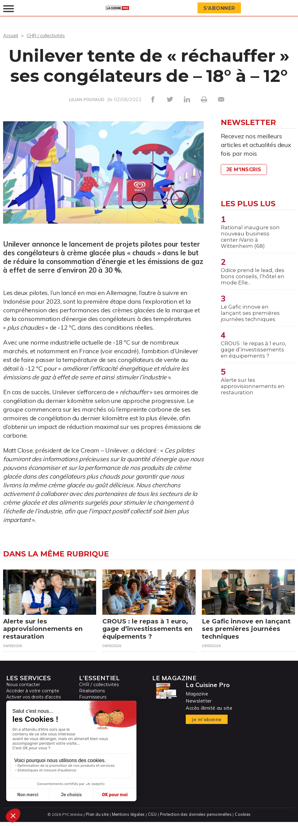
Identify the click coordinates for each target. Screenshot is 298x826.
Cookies (244, 818)
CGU (152, 818)
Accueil (11, 35)
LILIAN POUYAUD (86, 99)
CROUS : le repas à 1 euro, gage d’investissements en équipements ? (250, 360)
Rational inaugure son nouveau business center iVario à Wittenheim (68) (251, 238)
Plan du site (95, 818)
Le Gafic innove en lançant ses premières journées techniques (251, 318)
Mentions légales (128, 818)
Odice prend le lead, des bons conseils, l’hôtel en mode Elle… (250, 280)
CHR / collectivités (48, 35)
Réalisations (92, 695)
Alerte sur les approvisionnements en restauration (254, 402)
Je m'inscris (245, 169)
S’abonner (220, 8)
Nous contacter (23, 689)
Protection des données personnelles (196, 818)
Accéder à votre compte (32, 695)
